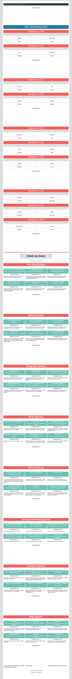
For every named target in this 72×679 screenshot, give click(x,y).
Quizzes (9, 4)
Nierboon (19, 104)
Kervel (19, 149)
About (13, 4)
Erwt (52, 138)
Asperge (52, 101)
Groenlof (19, 138)
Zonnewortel (19, 197)
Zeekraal (19, 212)
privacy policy (34, 670)
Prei (19, 52)
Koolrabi (19, 101)
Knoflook (19, 200)
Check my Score (36, 256)
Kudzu (52, 166)
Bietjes (19, 38)
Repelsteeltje (52, 38)
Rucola (52, 226)
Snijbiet (52, 212)
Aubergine (19, 89)
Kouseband (52, 197)
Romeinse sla (19, 226)
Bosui (52, 41)
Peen (52, 86)
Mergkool (19, 229)
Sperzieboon (52, 200)
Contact (23, 4)
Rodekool (19, 55)
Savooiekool (52, 215)
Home (5, 4)
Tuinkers (52, 55)
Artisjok (19, 163)
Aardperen (19, 134)
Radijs (19, 41)
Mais (52, 152)
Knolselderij (19, 215)
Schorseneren (52, 52)
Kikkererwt (19, 166)
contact (40, 670)
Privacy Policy (18, 4)
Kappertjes (51, 149)
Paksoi (52, 89)
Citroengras (19, 86)
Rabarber (52, 134)
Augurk (52, 229)
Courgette (52, 104)
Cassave (52, 163)
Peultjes (19, 152)
